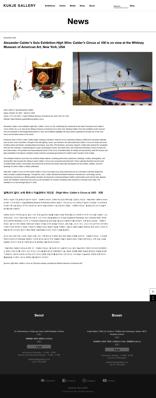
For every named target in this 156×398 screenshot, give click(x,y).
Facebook (71, 380)
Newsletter (50, 380)
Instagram (91, 380)
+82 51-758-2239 (117, 364)
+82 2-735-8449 (39, 361)
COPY (39, 334)
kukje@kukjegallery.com (39, 359)
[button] (37, 78)
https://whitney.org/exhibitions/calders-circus (27, 119)
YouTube (111, 380)
